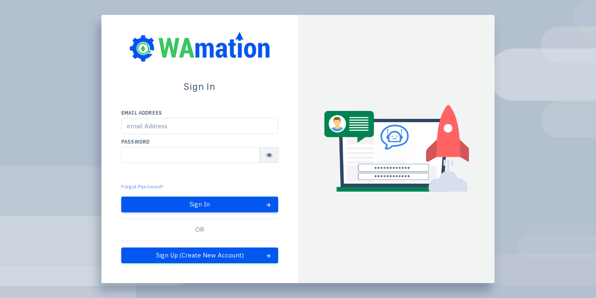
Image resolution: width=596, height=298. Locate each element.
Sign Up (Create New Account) (214, 255)
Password (135, 142)
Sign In (231, 204)
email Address (141, 113)
